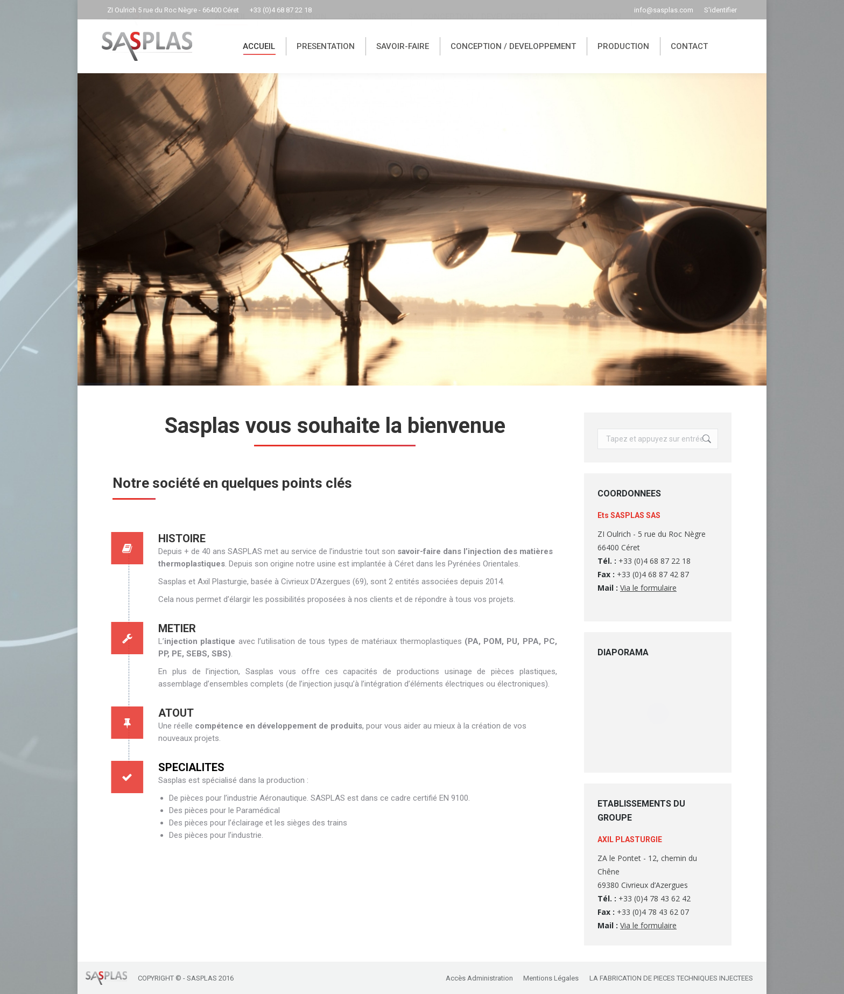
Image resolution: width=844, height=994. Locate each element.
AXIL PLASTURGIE (629, 839)
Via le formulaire (648, 588)
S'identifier (720, 10)
